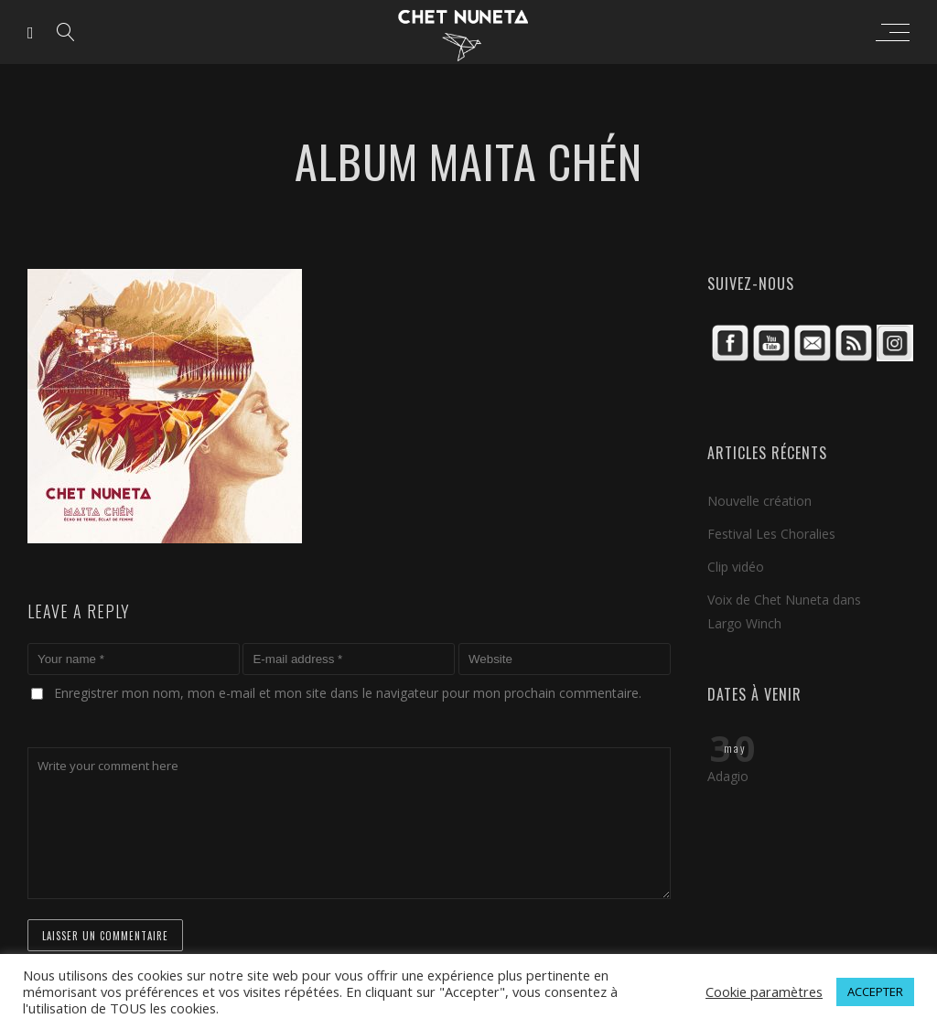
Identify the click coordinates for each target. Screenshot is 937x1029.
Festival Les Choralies (771, 533)
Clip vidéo (735, 566)
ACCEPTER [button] (875, 991)
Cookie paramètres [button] (764, 991)
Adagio (728, 776)
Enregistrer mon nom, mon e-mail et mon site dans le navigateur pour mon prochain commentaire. (347, 693)
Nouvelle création (759, 500)
